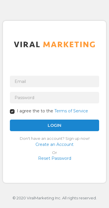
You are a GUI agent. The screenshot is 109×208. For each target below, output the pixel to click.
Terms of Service (71, 111)
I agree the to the (52, 111)
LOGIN (54, 125)
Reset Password (54, 158)
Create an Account (54, 144)
